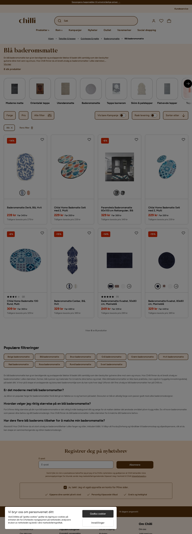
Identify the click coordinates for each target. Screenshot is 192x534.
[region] (61, 518)
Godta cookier (98, 513)
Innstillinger (98, 522)
